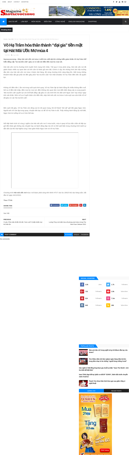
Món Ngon (36, 21)
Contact (17, 2)
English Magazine (77, 21)
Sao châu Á (94, 252)
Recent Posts (119, 149)
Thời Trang (94, 260)
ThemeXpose (11, 452)
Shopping (92, 21)
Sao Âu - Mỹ (94, 248)
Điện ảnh (93, 234)
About (10, 2)
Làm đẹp (93, 245)
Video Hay (94, 267)
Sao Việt (10, 39)
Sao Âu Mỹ (12, 21)
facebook (80, 235)
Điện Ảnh (48, 21)
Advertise (25, 2)
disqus (71, 235)
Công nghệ (94, 230)
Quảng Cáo (99, 149)
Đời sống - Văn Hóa (97, 237)
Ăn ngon (93, 226)
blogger (63, 235)
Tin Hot (93, 263)
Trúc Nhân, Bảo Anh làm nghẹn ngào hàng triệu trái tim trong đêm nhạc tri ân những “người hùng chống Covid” (113, 119)
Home (4, 2)
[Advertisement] (109, 85)
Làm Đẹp (24, 21)
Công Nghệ (60, 21)
